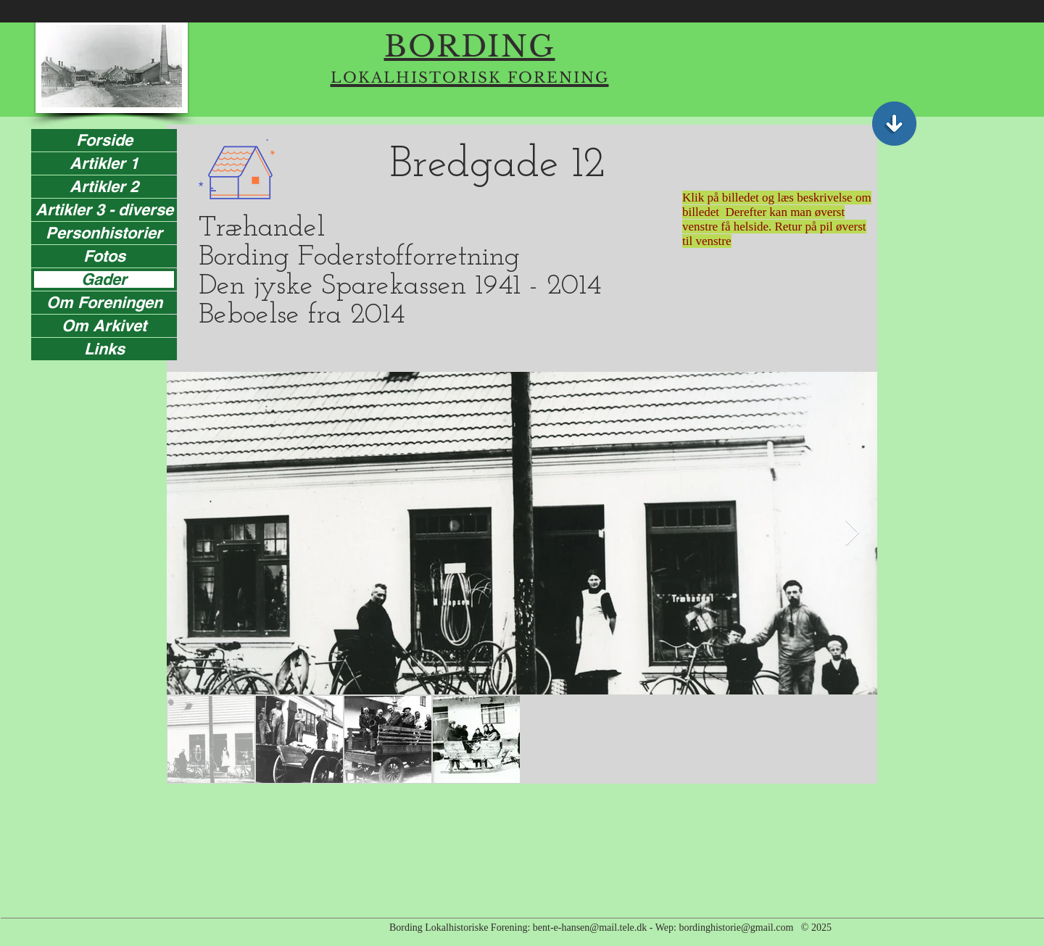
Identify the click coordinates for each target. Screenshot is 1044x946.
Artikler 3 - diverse (104, 210)
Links (104, 349)
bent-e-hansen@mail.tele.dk (590, 927)
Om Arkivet (104, 326)
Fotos (104, 256)
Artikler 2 (104, 186)
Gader (104, 279)
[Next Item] (852, 533)
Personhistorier (104, 233)
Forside (104, 140)
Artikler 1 (104, 163)
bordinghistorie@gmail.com (736, 927)
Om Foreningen (104, 302)
